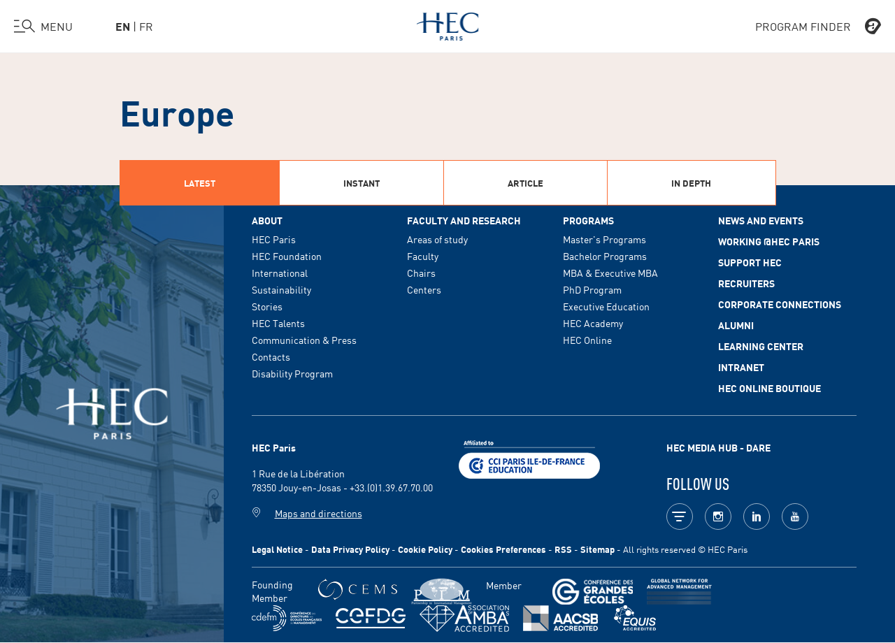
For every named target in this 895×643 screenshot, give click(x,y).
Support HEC (750, 262)
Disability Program (292, 373)
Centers (424, 289)
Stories (267, 306)
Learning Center (760, 346)
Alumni (736, 325)
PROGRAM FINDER (818, 26)
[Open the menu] (43, 26)
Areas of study (437, 239)
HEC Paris (274, 239)
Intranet (741, 367)
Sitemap (597, 549)
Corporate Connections (779, 304)
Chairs (421, 273)
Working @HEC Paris (768, 241)
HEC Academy (593, 323)
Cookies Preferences (503, 549)
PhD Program (592, 289)
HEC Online (587, 340)
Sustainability (281, 289)
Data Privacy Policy (350, 549)
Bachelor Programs (605, 256)
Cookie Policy (425, 549)
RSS (563, 549)
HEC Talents (278, 323)
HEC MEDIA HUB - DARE (718, 447)
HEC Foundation (287, 256)
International (280, 273)
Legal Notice (277, 549)
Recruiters (746, 283)
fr (146, 25)
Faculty (422, 256)
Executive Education (606, 306)
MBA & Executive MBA (610, 273)
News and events (760, 220)
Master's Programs (604, 239)
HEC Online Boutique (769, 388)
